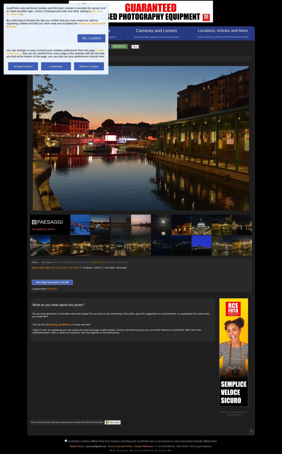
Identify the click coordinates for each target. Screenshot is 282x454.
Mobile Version (77, 446)
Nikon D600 (38, 267)
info (238, 415)
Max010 (52, 288)
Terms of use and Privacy (120, 446)
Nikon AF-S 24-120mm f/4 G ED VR (64, 267)
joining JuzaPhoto (60, 324)
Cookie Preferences (143, 446)
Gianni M (97, 262)
